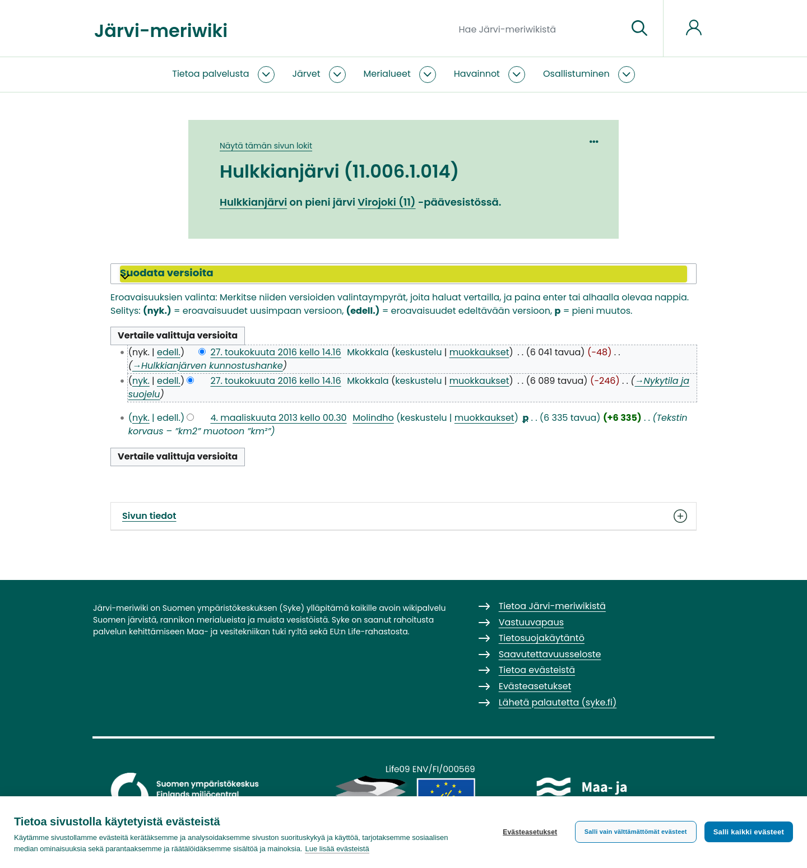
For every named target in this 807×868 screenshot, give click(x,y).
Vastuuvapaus (531, 622)
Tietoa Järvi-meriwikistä (552, 606)
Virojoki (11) (386, 202)
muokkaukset (479, 352)
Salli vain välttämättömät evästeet (636, 831)
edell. (168, 352)
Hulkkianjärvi (253, 202)
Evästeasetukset (530, 832)
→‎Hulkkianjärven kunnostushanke (207, 365)
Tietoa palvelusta (210, 73)
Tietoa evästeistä (537, 669)
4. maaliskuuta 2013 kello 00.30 (278, 417)
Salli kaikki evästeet (748, 832)
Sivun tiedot (403, 516)
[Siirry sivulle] (639, 28)
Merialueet (387, 73)
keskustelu (418, 352)
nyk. (141, 380)
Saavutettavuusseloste (550, 654)
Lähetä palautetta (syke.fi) (558, 702)
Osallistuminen (576, 73)
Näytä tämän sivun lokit (266, 145)
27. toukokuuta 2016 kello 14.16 (275, 352)
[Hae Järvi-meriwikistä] (538, 28)
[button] (403, 274)
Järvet (307, 73)
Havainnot (477, 73)
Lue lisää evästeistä (337, 848)
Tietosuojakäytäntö (542, 638)
